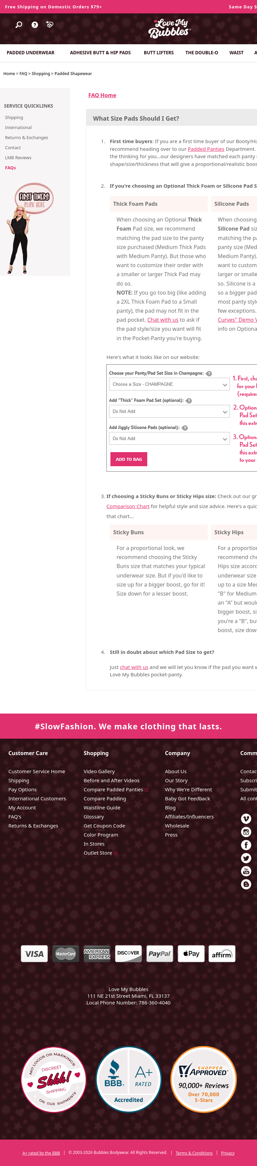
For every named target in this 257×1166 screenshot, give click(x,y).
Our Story (176, 780)
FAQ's (14, 816)
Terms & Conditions (194, 1153)
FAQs (10, 168)
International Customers (37, 798)
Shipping (14, 117)
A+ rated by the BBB (41, 1153)
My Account (22, 807)
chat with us (134, 667)
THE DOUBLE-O (201, 53)
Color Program (101, 834)
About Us (176, 771)
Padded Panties (206, 148)
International (18, 127)
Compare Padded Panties (113, 789)
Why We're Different (188, 789)
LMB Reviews (18, 158)
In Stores (94, 843)
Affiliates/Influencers (189, 816)
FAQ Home (102, 95)
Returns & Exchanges (26, 137)
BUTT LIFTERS (159, 53)
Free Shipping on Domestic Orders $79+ (53, 7)
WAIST (237, 53)
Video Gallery (99, 771)
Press (171, 834)
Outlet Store (98, 852)
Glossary (94, 816)
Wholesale (177, 825)
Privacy (228, 1153)
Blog (170, 807)
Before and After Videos (112, 780)
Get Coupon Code (104, 825)
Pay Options (22, 789)
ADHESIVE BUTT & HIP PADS (100, 53)
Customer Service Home (36, 771)
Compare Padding (105, 798)
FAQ (23, 73)
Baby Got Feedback (187, 798)
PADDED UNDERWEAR (30, 53)
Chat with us (162, 319)
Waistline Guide (102, 807)
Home (9, 73)
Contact (13, 147)
